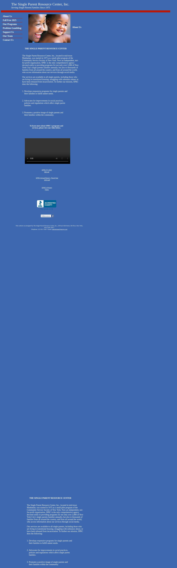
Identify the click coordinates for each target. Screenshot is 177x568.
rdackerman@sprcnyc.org (59, 229)
